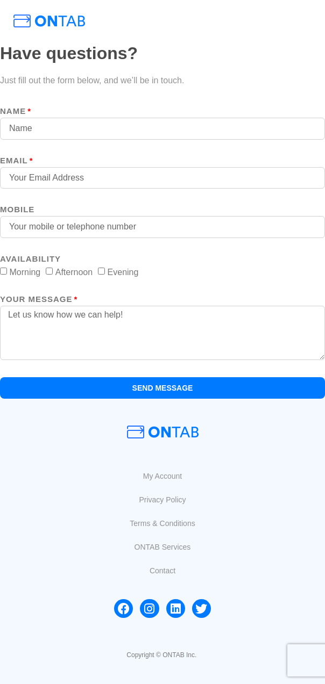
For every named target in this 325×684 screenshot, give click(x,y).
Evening (123, 271)
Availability (30, 259)
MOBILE (17, 209)
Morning (24, 271)
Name (13, 111)
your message (36, 299)
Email (14, 160)
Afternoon (74, 271)
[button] (162, 476)
